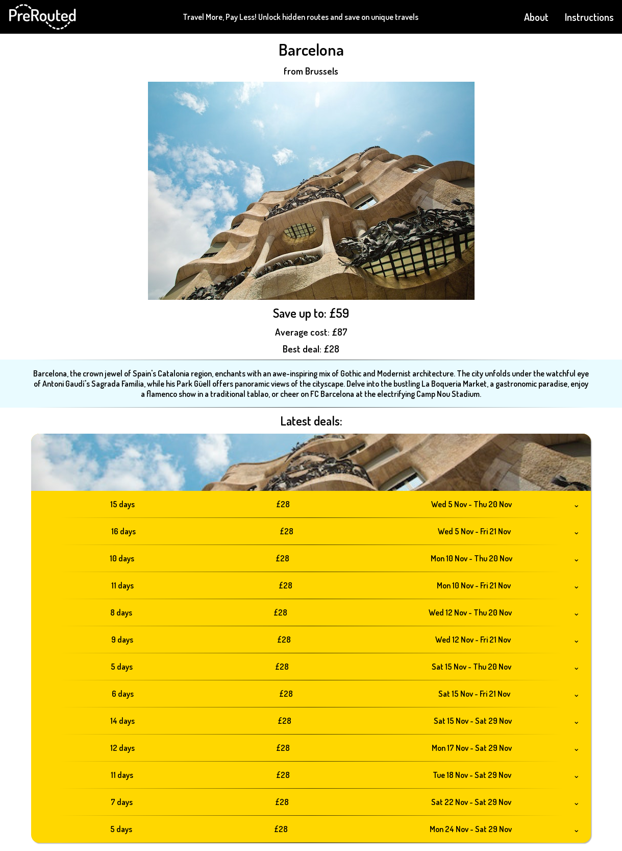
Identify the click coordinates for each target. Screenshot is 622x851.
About (536, 16)
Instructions (589, 16)
